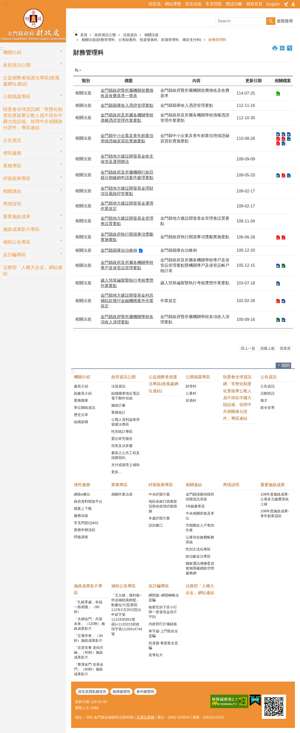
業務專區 (12, 165)
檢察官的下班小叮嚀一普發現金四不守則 (163, 612)
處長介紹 (81, 386)
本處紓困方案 (159, 518)
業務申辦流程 (84, 530)
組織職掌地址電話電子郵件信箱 (125, 395)
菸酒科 (191, 400)
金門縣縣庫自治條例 (119, 250)
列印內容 (275, 48)
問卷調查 (81, 537)
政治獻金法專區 (198, 556)
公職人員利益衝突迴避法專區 (125, 421)
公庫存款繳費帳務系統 (200, 539)
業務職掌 (81, 400)
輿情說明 (12, 203)
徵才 (263, 400)
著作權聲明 (145, 692)
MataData (282, 48)
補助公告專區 (16, 242)
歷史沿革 (81, 415)
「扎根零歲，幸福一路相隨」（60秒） (88, 607)
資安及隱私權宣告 (92, 692)
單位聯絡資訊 (84, 408)
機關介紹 (12, 52)
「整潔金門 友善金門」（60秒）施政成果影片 (88, 669)
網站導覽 (173, 4)
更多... (116, 472)
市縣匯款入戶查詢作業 (200, 527)
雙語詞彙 (234, 4)
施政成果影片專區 (21, 229)
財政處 (33, 24)
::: (5, 3)
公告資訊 (12, 140)
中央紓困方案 (159, 494)
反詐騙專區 (14, 254)
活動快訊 (267, 393)
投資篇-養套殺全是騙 (163, 645)
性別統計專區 (122, 431)
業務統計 (118, 412)
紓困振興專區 (16, 178)
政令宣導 (267, 408)
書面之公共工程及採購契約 (125, 455)
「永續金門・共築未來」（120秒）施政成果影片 (89, 624)
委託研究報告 (122, 439)
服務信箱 (81, 516)
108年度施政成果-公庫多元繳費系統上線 (274, 499)
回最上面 (267, 348)
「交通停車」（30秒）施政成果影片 (88, 638)
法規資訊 (130, 35)
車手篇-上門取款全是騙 (163, 633)
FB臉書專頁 (195, 506)
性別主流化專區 (198, 549)
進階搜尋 (285, 21)
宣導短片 (156, 655)
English (273, 4)
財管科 (191, 386)
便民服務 (12, 153)
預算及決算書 (122, 446)
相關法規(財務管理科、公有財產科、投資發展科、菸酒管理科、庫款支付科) (141, 40)
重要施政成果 (16, 216)
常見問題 (214, 4)
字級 (293, 4)
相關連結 (12, 191)
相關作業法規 (122, 494)
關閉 (286, 365)
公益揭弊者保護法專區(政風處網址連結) (31, 80)
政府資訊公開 (16, 65)
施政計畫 (118, 405)
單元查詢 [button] (78, 70)
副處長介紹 (83, 393)
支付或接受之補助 (125, 465)
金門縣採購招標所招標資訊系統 (200, 496)
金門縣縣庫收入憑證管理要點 (127, 105)
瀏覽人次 (82, 708)
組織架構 (81, 422)
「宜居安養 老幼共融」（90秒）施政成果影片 (88, 652)
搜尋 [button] (270, 21)
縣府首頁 (254, 4)
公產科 (191, 393)
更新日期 (82, 702)
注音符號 (289, 48)
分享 (286, 4)
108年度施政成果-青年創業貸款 (274, 513)
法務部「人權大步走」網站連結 (32, 270)
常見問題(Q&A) (86, 523)
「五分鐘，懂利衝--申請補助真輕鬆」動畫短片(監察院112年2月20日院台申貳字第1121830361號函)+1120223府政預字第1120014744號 (126, 614)
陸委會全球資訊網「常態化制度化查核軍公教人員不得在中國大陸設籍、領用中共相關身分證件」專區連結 (32, 118)
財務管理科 (217, 40)
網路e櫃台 (82, 494)
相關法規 (151, 35)
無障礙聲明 (121, 692)
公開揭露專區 (16, 96)
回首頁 (155, 4)
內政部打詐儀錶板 (163, 624)
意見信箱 (193, 4)
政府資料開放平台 (88, 501)
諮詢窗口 (156, 525)
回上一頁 (248, 348)
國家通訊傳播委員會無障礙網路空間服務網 (200, 568)
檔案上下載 (83, 508)
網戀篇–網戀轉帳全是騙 (164, 597)
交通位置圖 (145, 717)
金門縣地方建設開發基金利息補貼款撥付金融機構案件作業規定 (127, 300)
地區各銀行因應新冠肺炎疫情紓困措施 (163, 506)
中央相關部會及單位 (200, 515)
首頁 (83, 35)
